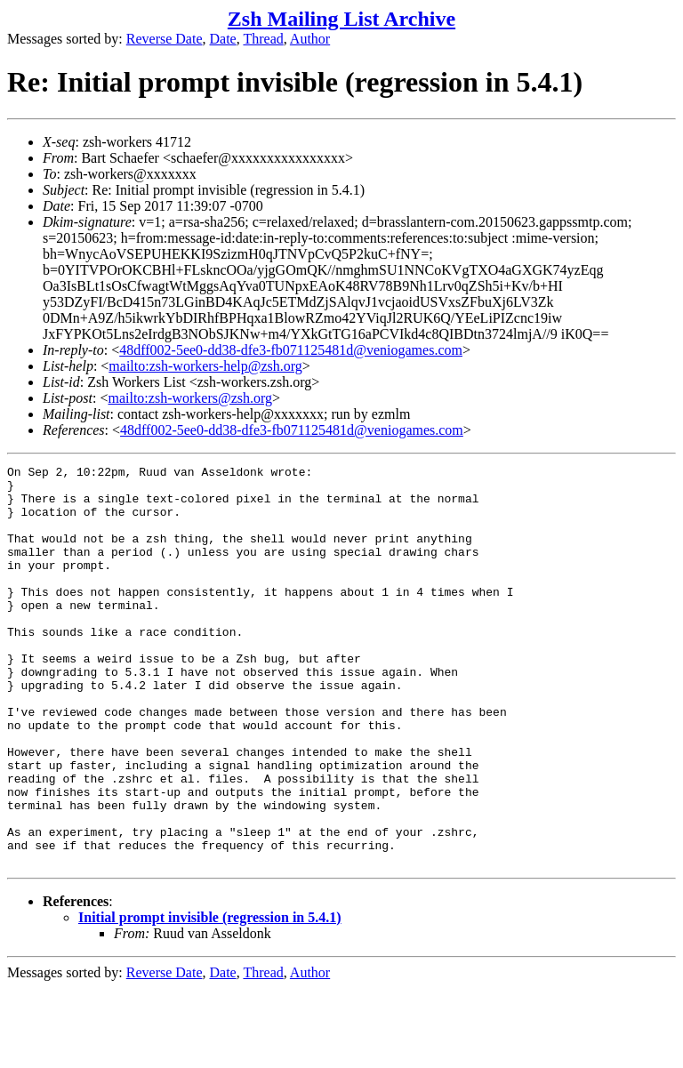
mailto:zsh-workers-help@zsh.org (205, 365)
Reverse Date (164, 38)
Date (223, 38)
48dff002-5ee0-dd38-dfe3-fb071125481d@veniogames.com (290, 349)
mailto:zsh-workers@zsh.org (190, 398)
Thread (263, 38)
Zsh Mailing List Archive (341, 18)
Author (310, 38)
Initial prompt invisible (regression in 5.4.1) (210, 997)
